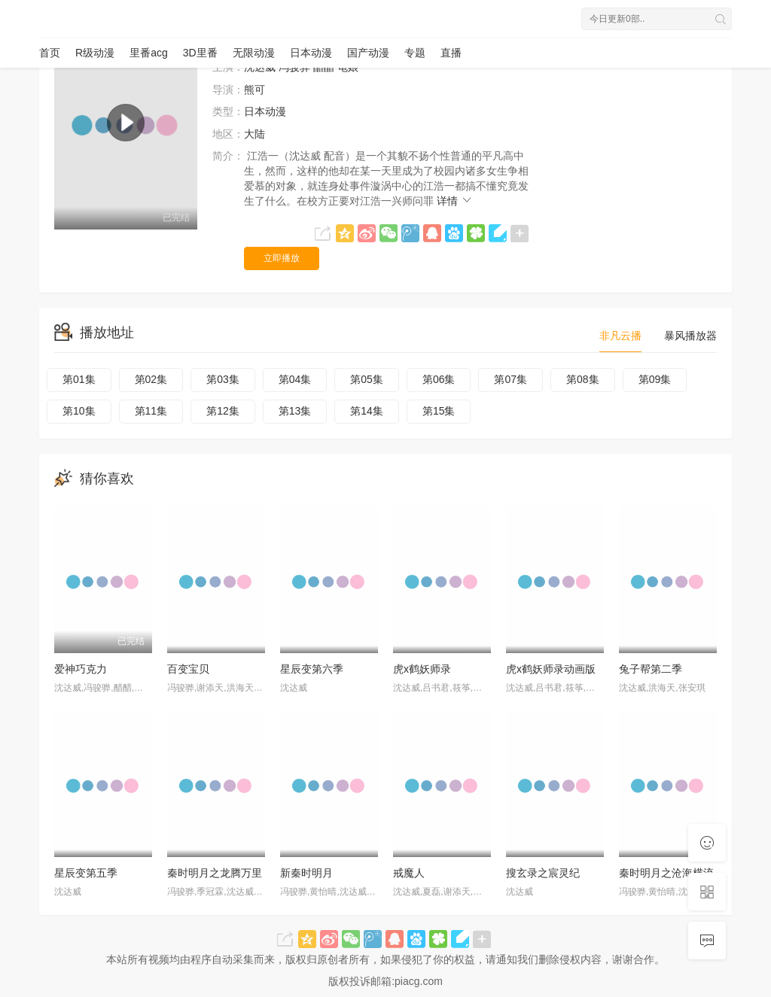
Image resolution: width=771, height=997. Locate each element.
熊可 (254, 90)
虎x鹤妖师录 (422, 669)
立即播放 (282, 258)
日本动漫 (311, 53)
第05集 (366, 379)
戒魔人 (409, 873)
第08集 (582, 379)
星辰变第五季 (85, 873)
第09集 (655, 379)
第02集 (151, 379)
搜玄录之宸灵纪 (543, 873)
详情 (455, 201)
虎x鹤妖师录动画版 (551, 669)
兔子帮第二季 (650, 669)
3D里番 (200, 53)
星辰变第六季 (311, 669)
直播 (451, 53)
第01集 (79, 379)
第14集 (366, 411)
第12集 (222, 411)
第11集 (151, 411)
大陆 (254, 134)
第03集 (222, 379)
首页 (49, 53)
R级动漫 (94, 53)
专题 (414, 53)
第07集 (510, 379)
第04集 (295, 379)
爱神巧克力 (80, 669)
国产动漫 (368, 53)
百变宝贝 (188, 669)
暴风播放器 (690, 336)
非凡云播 (620, 336)
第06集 (439, 379)
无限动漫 (254, 53)
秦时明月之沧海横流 (666, 873)
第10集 (79, 411)
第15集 (439, 411)
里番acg (149, 53)
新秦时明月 (306, 873)
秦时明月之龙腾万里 (214, 873)
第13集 (295, 411)
